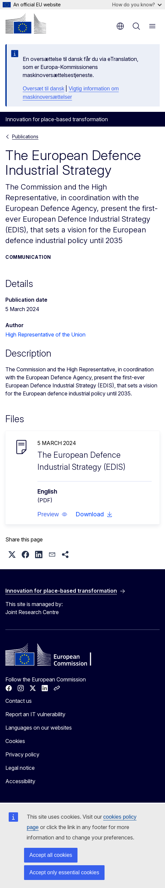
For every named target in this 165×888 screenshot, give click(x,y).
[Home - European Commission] (25, 23)
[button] (52, 514)
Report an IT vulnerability (35, 714)
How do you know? (137, 4)
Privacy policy (22, 754)
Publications (25, 136)
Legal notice (20, 767)
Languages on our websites (38, 727)
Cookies (15, 741)
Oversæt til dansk (43, 88)
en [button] (120, 26)
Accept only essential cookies (64, 872)
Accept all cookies (50, 855)
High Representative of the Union (45, 334)
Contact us (18, 700)
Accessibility (20, 781)
